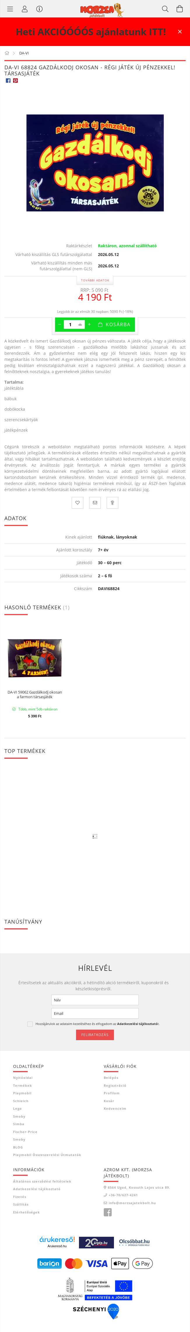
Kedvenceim (115, 1108)
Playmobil (22, 1093)
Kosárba (118, 324)
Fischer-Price (25, 1132)
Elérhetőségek (26, 1212)
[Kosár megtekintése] (180, 8)
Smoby (19, 1116)
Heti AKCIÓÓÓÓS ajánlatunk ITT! (91, 31)
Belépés (111, 1077)
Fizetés (19, 1197)
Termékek (22, 1085)
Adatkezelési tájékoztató (37, 1189)
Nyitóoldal (23, 1077)
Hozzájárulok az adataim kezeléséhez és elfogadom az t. (98, 1024)
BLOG (18, 1147)
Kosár (109, 1101)
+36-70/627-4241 (123, 1195)
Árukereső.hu (57, 1246)
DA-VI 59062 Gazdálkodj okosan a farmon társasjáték (35, 694)
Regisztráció (115, 1085)
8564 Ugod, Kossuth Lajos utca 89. (139, 1187)
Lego (17, 1108)
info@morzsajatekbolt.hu (132, 1203)
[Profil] (25, 8)
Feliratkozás (95, 1034)
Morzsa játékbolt (107, 1212)
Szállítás (21, 1204)
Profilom (112, 1093)
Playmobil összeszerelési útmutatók (47, 1155)
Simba (18, 1124)
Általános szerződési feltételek (42, 1181)
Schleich (21, 1101)
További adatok (95, 280)
